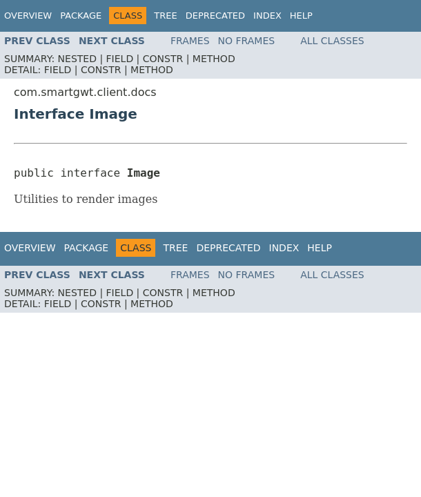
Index (267, 15)
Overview (28, 15)
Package (80, 15)
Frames (190, 40)
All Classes (332, 40)
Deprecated (215, 15)
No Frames (246, 40)
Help (301, 15)
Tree (165, 15)
